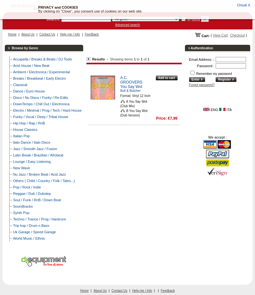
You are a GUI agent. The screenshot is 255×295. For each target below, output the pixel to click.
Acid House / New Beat (31, 66)
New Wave (21, 168)
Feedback (92, 34)
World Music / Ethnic (29, 238)
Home (12, 34)
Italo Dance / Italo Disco (31, 142)
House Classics (25, 130)
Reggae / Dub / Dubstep (32, 193)
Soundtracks (23, 206)
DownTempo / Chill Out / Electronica (41, 104)
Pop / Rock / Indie (27, 187)
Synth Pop (21, 213)
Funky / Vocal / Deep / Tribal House (40, 117)
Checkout (237, 35)
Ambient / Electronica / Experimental (41, 72)
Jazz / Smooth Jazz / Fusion (35, 149)
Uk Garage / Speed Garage (34, 232)
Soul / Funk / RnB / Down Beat (37, 200)
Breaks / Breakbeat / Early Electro (39, 78)
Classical (20, 85)
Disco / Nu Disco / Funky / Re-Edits (40, 98)
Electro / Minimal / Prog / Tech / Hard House (47, 110)
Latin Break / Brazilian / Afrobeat (38, 155)
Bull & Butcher (130, 90)
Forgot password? (202, 85)
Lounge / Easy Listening (32, 161)
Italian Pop (21, 136)
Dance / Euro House (29, 91)
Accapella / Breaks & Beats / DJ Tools (42, 59)
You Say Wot (131, 86)
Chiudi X (243, 5)
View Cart (220, 35)
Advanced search (127, 25)
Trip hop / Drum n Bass (31, 225)
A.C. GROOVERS (131, 80)
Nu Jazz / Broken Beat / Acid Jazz (39, 174)
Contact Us (47, 34)
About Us (28, 34)
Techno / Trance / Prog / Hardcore (39, 219)
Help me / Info (70, 34)
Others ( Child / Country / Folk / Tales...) (44, 181)
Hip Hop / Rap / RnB (29, 123)
